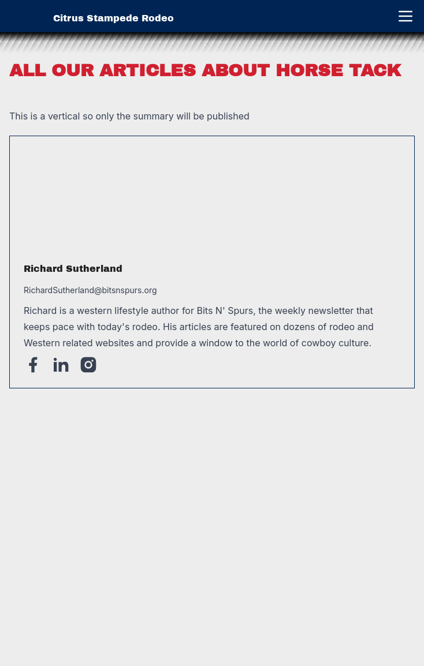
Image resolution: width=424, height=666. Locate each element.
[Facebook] (33, 365)
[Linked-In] (60, 365)
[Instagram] (88, 365)
